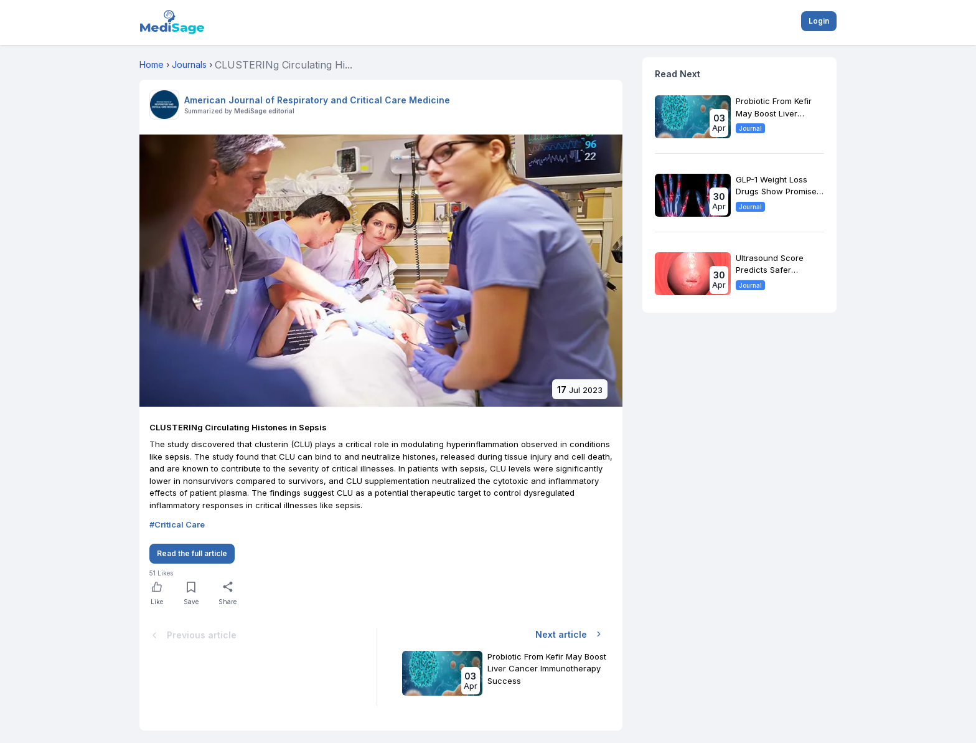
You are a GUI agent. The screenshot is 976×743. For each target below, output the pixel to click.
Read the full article (192, 553)
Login (819, 21)
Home (151, 64)
